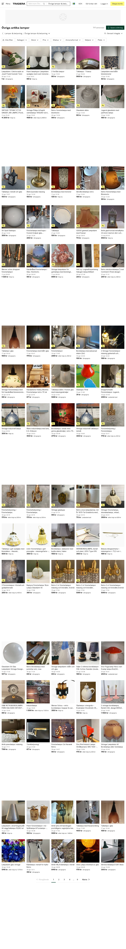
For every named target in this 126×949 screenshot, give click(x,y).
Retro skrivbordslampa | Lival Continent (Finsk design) (112, 270)
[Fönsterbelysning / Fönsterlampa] (112, 414)
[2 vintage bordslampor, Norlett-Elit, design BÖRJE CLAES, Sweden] (112, 691)
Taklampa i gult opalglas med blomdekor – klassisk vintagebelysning (13, 550)
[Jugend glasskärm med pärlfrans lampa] (112, 96)
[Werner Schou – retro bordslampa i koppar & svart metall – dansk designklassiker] (63, 691)
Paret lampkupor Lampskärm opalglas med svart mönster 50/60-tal (38, 72)
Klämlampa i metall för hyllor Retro (37, 866)
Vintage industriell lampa (11, 429)
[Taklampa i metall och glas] (13, 178)
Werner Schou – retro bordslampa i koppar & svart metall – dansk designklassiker (62, 706)
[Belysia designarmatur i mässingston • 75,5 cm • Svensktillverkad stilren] (112, 535)
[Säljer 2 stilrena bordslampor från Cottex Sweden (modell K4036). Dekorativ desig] (88, 653)
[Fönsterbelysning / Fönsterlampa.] (13, 496)
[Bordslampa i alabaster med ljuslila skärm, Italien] (63, 535)
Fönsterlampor (57, 351)
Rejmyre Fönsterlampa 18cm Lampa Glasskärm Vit (38, 586)
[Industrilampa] (38, 691)
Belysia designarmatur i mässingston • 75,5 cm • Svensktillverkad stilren (110, 550)
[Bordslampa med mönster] (63, 178)
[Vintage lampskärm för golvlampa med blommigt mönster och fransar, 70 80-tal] (63, 255)
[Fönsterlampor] (63, 337)
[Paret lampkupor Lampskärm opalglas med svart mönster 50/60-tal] (38, 57)
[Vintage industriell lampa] (13, 414)
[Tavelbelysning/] (38, 730)
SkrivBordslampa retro (85, 192)
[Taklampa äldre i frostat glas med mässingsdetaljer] (63, 376)
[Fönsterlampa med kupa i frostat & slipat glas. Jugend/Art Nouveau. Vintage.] (38, 217)
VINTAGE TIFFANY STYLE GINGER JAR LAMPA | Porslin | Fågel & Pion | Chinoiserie (13, 111)
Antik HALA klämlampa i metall (62, 865)
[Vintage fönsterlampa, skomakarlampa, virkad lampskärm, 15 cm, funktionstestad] (112, 496)
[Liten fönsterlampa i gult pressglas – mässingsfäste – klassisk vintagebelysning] (38, 535)
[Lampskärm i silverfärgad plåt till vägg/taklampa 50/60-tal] (13, 812)
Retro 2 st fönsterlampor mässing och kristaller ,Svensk (86, 586)
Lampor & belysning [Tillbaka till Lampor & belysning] (13, 33)
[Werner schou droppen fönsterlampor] (13, 255)
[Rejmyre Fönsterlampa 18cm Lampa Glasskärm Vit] (38, 571)
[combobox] (37, 4)
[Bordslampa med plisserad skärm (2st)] (88, 337)
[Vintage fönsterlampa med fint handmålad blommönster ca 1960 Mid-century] (13, 376)
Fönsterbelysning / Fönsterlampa (108, 430)
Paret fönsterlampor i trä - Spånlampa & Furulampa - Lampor (37, 827)
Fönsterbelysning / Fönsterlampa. (9, 511)
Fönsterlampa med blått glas (38, 351)
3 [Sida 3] (64, 880)
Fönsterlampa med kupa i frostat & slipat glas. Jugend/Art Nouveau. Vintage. (36, 231)
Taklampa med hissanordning (87, 826)
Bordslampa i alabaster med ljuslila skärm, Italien (62, 550)
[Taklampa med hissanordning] (88, 812)
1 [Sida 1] (53, 880)
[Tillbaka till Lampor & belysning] (3, 33)
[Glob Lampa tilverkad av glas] (88, 851)
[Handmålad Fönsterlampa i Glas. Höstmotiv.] (38, 255)
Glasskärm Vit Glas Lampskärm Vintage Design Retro (12, 668)
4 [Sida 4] (69, 880)
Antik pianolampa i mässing (12, 744)
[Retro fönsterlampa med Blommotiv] (112, 178)
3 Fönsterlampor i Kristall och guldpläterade (13, 586)
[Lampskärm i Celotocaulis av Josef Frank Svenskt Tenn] (13, 57)
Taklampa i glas (8, 351)
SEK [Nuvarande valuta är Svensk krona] (80, 4)
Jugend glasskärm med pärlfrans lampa (110, 111)
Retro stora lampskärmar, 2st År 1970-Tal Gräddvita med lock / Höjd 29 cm (87, 511)
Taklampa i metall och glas (12, 192)
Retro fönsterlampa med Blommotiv (110, 193)
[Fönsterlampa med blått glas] (38, 337)
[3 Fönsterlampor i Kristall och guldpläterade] (13, 571)
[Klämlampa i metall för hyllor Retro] (38, 851)
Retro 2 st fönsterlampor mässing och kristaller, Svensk (63, 586)
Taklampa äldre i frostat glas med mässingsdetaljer (62, 391)
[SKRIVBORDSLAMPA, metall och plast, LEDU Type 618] (88, 535)
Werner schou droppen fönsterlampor (11, 270)
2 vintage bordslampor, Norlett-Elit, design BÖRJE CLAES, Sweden (111, 706)
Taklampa (55, 230)
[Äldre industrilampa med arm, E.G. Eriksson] (38, 414)
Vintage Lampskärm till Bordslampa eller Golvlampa (112, 745)
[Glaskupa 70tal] (88, 376)
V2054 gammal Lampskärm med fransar (86, 231)
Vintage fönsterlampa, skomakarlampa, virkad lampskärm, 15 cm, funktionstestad (110, 511)
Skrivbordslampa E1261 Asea (112, 865)
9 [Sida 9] (77, 880)
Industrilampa (32, 705)
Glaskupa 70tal (82, 390)
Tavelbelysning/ (33, 744)
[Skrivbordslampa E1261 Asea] (112, 851)
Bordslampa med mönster (61, 192)
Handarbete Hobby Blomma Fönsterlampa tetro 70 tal (37, 391)
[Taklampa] (63, 217)
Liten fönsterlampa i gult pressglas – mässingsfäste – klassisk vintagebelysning (37, 550)
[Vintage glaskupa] (63, 496)
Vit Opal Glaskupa (9, 230)
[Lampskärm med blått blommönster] (112, 57)
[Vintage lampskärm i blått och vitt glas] (63, 653)
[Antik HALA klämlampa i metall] (63, 851)
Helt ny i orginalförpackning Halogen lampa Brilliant (87, 270)
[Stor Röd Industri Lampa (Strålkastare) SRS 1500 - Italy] (88, 730)
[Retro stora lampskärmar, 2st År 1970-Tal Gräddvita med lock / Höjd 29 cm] (88, 496)
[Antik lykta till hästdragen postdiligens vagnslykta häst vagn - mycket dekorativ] (63, 812)
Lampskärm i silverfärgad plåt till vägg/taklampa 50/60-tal (13, 827)
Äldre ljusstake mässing (36, 192)
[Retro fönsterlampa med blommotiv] (63, 96)
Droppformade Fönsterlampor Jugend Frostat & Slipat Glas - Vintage (110, 391)
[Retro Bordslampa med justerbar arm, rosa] (38, 653)
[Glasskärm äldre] (88, 96)
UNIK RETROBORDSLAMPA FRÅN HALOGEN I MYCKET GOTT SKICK (12, 706)
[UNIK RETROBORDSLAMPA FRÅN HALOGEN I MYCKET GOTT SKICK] (13, 691)
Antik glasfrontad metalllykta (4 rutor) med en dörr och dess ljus (112, 231)
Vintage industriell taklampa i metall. (87, 430)
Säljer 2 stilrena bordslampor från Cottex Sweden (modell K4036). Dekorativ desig (87, 668)
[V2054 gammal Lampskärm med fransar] (88, 217)
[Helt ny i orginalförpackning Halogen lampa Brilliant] (88, 255)
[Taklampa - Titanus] (88, 57)
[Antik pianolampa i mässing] (13, 730)
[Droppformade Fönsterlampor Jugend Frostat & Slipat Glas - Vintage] (112, 376)
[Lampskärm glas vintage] (13, 851)
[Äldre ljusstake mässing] (38, 178)
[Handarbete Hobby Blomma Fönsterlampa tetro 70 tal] (38, 376)
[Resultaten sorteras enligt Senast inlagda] (113, 33)
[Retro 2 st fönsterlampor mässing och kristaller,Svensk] (112, 571)
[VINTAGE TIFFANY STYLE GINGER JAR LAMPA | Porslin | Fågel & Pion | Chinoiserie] (13, 96)
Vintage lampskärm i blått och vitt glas (63, 668)
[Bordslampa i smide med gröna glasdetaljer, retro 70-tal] (63, 414)
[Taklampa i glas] (13, 337)
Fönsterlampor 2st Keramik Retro (61, 745)
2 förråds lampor (57, 71)
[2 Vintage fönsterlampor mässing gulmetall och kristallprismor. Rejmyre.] (112, 337)
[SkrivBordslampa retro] (88, 178)
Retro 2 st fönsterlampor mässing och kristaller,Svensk (112, 586)
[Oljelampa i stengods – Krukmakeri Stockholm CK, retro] (88, 691)
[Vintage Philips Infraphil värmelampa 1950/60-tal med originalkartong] (38, 96)
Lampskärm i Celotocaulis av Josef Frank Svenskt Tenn (13, 72)
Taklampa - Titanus (83, 71)
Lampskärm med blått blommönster (109, 72)
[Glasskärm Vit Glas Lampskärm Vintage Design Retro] (13, 653)
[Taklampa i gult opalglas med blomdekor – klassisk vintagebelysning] (13, 535)
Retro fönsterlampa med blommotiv (61, 111)
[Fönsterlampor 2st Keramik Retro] (63, 730)
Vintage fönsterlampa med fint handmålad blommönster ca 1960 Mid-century (13, 391)
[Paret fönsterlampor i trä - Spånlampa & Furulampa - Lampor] (38, 812)
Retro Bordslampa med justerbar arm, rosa (36, 668)
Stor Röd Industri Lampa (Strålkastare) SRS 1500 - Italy (86, 745)
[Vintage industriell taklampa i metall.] (88, 414)
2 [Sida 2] (58, 880)
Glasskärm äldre (82, 110)
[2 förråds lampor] (63, 57)
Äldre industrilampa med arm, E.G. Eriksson (38, 430)
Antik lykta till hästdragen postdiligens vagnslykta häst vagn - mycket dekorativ (62, 827)
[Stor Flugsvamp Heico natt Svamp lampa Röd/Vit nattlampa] (112, 653)
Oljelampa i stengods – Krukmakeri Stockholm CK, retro (86, 706)
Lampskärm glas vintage (11, 865)
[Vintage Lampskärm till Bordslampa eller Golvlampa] (112, 730)
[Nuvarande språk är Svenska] (74, 4)
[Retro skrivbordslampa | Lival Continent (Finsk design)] (112, 255)
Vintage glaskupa (58, 510)
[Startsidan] (19, 4)
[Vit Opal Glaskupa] (13, 217)
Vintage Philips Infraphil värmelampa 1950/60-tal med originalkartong (38, 111)
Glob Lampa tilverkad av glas (87, 865)
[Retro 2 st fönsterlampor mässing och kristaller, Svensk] (63, 571)
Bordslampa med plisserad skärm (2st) (86, 352)
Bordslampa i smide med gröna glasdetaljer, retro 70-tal (62, 430)
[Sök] (44, 4)
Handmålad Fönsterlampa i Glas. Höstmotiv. (37, 270)
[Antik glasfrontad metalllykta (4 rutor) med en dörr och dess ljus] (112, 217)
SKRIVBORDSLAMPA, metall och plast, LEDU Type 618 (87, 550)
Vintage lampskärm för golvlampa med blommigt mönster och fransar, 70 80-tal (62, 270)
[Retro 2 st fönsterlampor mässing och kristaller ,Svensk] (88, 571)
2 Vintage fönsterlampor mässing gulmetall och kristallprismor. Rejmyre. (110, 352)
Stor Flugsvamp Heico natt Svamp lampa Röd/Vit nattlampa (111, 668)
